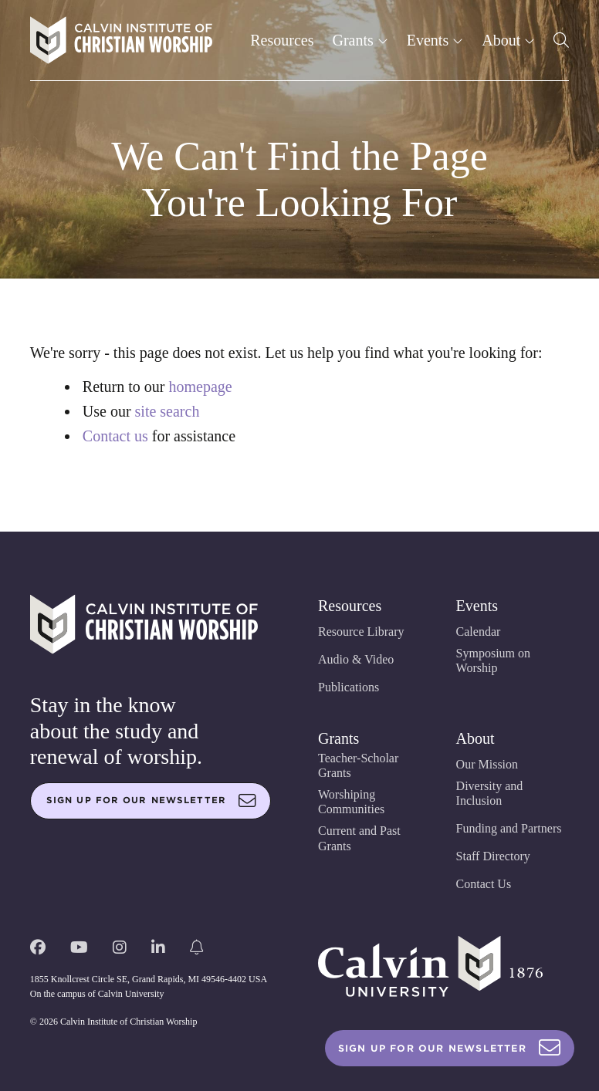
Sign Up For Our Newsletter (449, 1048)
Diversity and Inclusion (489, 793)
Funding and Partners (509, 828)
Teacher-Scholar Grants (358, 765)
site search (167, 411)
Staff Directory (493, 856)
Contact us (115, 435)
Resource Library (361, 631)
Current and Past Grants (359, 838)
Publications (348, 687)
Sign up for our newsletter (151, 800)
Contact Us (484, 883)
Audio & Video (356, 659)
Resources (281, 40)
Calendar (478, 631)
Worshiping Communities (351, 802)
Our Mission (487, 764)
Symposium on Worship (493, 660)
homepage (200, 386)
